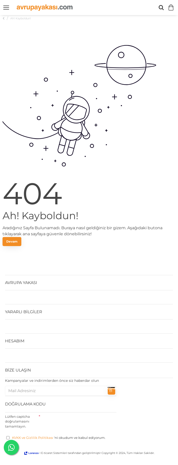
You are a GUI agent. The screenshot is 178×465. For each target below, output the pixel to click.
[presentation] (78, 422)
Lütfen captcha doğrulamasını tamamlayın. (17, 421)
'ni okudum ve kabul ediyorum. (55, 437)
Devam (12, 241)
